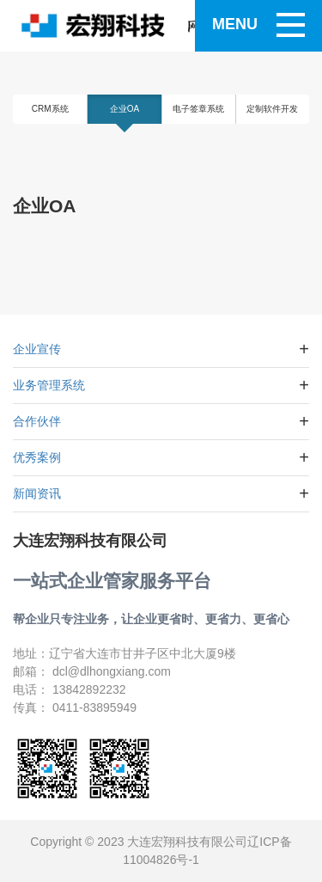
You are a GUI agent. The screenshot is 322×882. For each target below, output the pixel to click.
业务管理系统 (49, 385)
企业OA (124, 108)
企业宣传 (37, 349)
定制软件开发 (272, 108)
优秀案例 (37, 457)
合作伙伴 (37, 421)
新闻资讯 (37, 493)
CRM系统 (50, 108)
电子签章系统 (198, 108)
